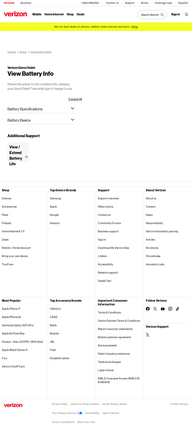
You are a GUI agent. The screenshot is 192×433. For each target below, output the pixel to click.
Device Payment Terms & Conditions (119, 320)
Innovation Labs (155, 264)
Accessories (9, 206)
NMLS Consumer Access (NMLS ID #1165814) (119, 380)
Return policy (106, 206)
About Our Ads (86, 422)
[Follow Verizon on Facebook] (148, 309)
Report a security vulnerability (115, 329)
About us (151, 198)
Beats (53, 325)
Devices (6, 198)
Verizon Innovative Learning (162, 231)
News (149, 214)
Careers (151, 206)
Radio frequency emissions (114, 353)
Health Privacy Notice (114, 404)
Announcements (107, 345)
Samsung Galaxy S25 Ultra (17, 325)
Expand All (75, 99)
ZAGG (53, 317)
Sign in (102, 239)
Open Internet (111, 413)
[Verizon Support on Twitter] (148, 335)
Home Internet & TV (13, 231)
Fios (4, 358)
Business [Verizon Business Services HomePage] (26, 2)
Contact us (112, 2)
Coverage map (163, 2)
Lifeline (102, 256)
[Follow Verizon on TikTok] (178, 309)
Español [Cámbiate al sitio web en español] (183, 2)
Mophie (54, 333)
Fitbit (53, 349)
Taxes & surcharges (109, 361)
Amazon (55, 223)
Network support (108, 272)
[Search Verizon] (152, 14)
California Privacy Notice (84, 404)
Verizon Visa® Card (13, 366)
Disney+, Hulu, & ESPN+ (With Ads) (22, 341)
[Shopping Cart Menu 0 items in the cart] (186, 14)
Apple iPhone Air (11, 317)
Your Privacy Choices (67, 413)
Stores (144, 2)
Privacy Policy (60, 404)
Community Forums (109, 223)
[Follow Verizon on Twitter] (155, 309)
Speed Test (104, 280)
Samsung (55, 198)
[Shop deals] (135, 26)
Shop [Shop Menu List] (70, 14)
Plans (5, 214)
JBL (52, 341)
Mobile (36, 14)
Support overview (108, 198)
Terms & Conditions (109, 312)
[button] (41, 109)
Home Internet (54, 14)
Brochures (152, 247)
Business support (108, 231)
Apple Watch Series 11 (15, 349)
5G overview (153, 256)
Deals (5, 239)
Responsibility (154, 223)
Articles (150, 239)
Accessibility (105, 264)
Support (129, 2)
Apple (53, 206)
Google (54, 214)
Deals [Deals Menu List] (80, 14)
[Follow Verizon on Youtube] (163, 309)
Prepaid (6, 223)
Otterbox (55, 308)
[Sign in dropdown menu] (175, 14)
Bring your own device (15, 256)
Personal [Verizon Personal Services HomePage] (9, 2)
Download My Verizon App (113, 247)
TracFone (7, 264)
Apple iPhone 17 (11, 308)
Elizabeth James (59, 358)
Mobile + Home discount (16, 247)
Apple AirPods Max (13, 333)
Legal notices (106, 370)
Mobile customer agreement (114, 337)
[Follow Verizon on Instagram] (170, 309)
